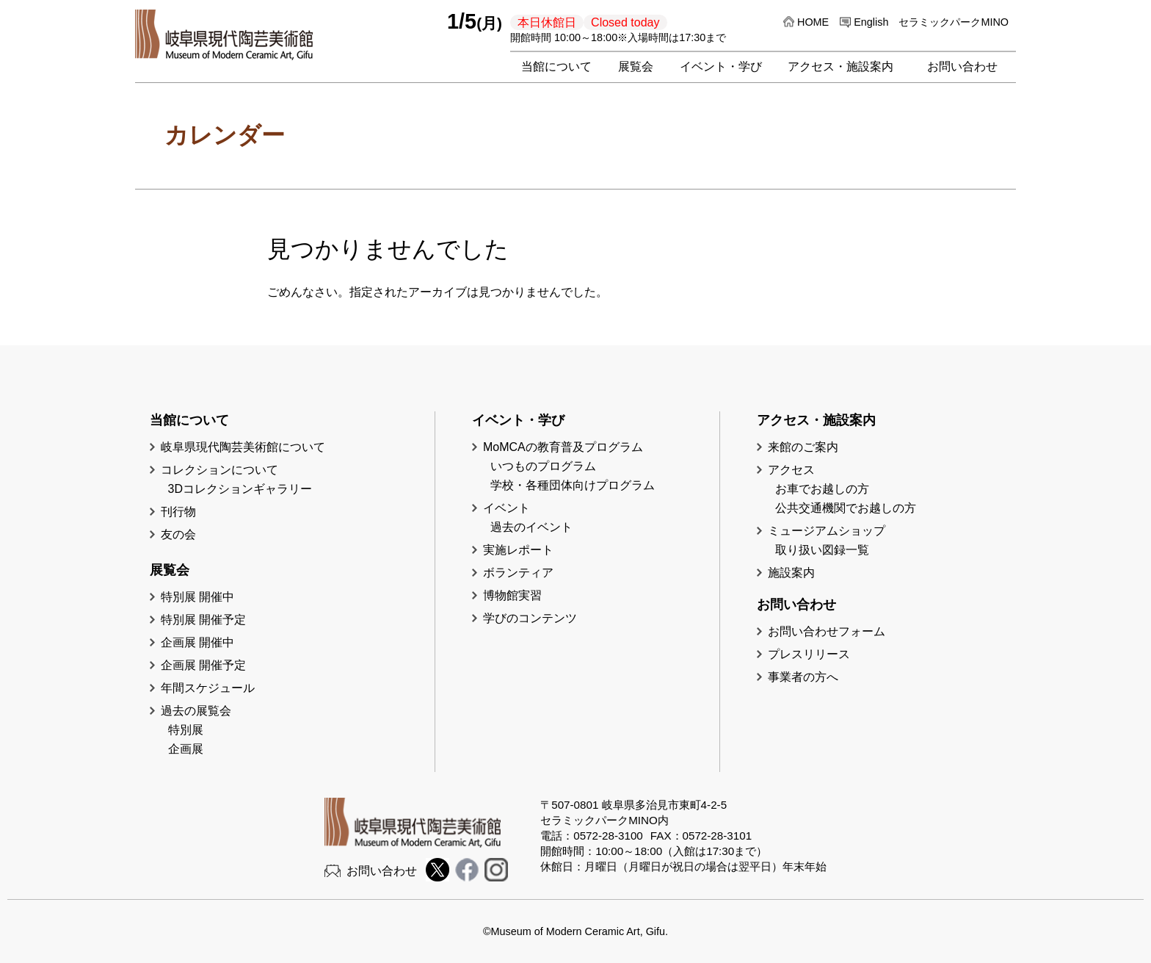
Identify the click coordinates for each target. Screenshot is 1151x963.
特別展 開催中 (197, 597)
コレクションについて (219, 470)
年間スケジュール (208, 688)
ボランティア (518, 572)
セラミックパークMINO (953, 22)
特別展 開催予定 (203, 619)
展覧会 (635, 66)
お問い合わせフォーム (826, 631)
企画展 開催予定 (203, 665)
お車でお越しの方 (822, 489)
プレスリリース (809, 654)
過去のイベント (531, 527)
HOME (813, 22)
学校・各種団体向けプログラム (572, 485)
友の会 (178, 534)
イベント (506, 508)
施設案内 (791, 572)
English (871, 22)
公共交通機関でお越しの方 (845, 508)
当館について (556, 66)
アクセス (791, 470)
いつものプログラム (543, 466)
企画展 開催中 (197, 642)
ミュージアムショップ (826, 530)
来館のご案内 (803, 447)
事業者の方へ (803, 677)
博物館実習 (518, 595)
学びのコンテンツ (530, 618)
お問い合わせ (962, 66)
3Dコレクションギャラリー (240, 489)
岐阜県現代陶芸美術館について (243, 447)
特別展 (185, 730)
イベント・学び (721, 66)
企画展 (185, 749)
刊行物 (178, 511)
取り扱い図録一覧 (822, 550)
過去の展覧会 (196, 710)
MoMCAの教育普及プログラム (563, 447)
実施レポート (518, 550)
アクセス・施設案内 (840, 66)
